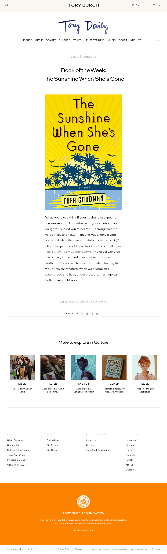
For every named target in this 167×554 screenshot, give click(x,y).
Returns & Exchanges (18, 450)
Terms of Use (81, 549)
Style (39, 40)
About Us (91, 440)
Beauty (51, 40)
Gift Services (53, 445)
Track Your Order (16, 455)
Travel (78, 40)
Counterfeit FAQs (16, 464)
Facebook (131, 445)
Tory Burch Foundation (97, 450)
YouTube (130, 464)
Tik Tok (129, 450)
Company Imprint (139, 549)
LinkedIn (130, 469)
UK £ (7, 5)
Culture (64, 40)
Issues (27, 40)
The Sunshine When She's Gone (91, 302)
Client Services (15, 440)
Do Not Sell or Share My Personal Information (109, 549)
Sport (123, 40)
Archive (136, 40)
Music (112, 40)
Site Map (156, 549)
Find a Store (53, 440)
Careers (90, 445)
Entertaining (95, 40)
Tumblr (129, 460)
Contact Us (13, 445)
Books (71, 302)
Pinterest (130, 455)
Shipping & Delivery (17, 460)
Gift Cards (52, 450)
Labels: (63, 302)
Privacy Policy (64, 549)
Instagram (131, 440)
